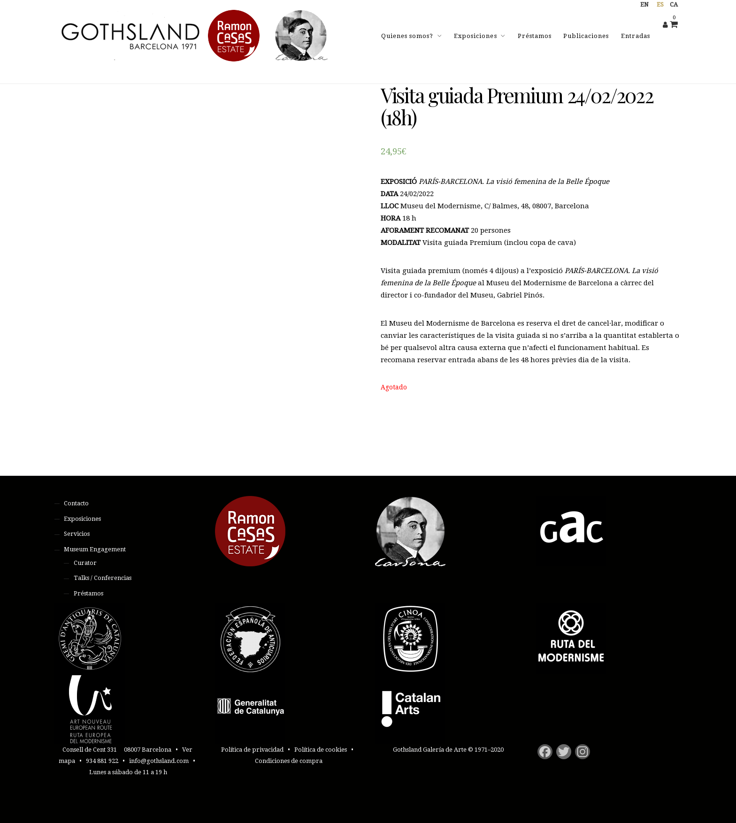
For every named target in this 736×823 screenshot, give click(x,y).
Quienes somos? (407, 35)
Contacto (76, 503)
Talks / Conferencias (102, 577)
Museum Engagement (95, 549)
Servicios (77, 533)
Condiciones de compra (288, 760)
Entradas (635, 35)
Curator (85, 562)
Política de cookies (320, 749)
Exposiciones (475, 35)
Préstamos (535, 35)
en (644, 4)
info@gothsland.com (159, 760)
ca (674, 4)
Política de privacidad (252, 749)
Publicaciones (586, 35)
